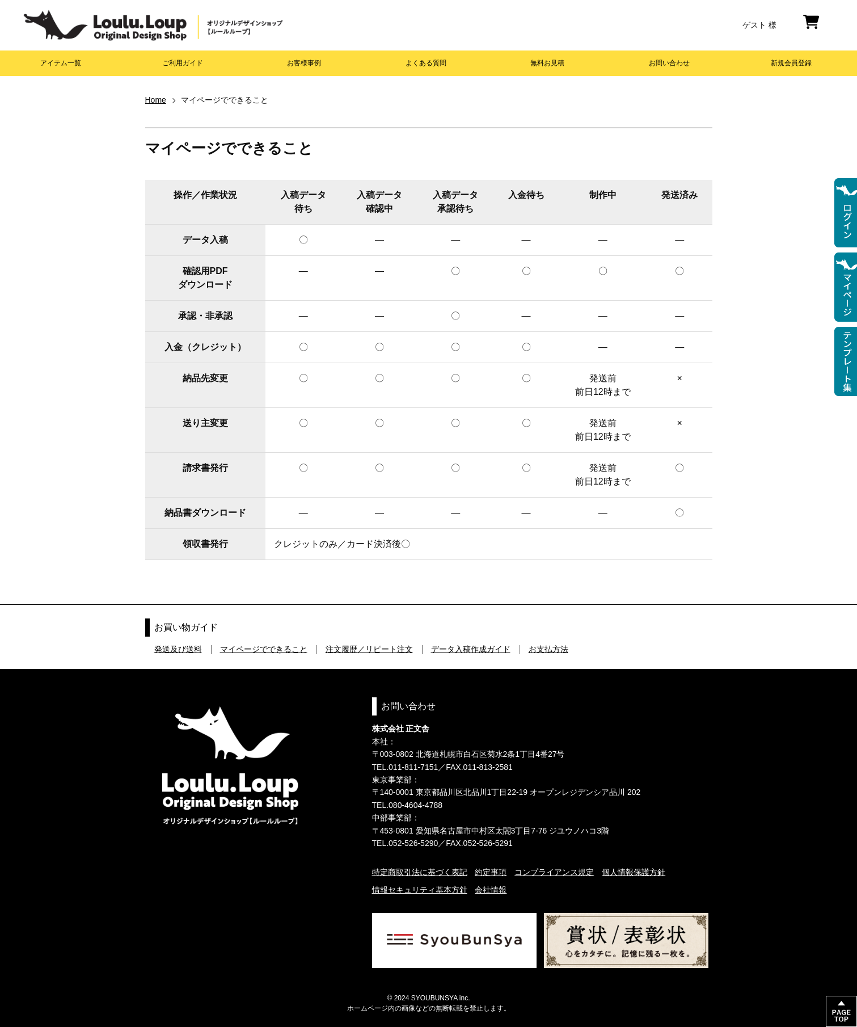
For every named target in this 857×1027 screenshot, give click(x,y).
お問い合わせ (669, 63)
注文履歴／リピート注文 (369, 649)
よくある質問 (426, 63)
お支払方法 (548, 649)
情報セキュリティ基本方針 (419, 889)
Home (155, 99)
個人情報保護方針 (633, 872)
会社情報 (490, 889)
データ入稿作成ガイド (470, 649)
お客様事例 (304, 63)
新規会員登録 (791, 63)
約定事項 (490, 872)
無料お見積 (547, 63)
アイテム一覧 (60, 63)
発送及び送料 (178, 649)
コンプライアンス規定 (554, 872)
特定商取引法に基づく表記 (419, 872)
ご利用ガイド (182, 63)
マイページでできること (263, 649)
